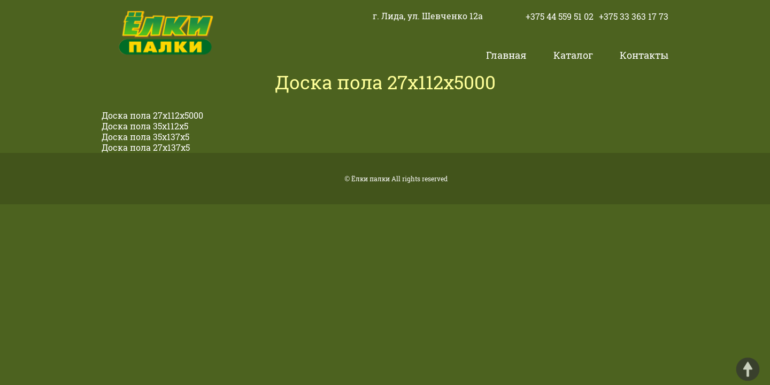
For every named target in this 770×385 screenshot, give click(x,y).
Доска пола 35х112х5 (145, 126)
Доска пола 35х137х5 (145, 136)
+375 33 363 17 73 (633, 16)
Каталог (573, 55)
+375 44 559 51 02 (560, 16)
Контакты (644, 55)
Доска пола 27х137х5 (146, 147)
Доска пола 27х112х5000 (152, 115)
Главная (506, 55)
